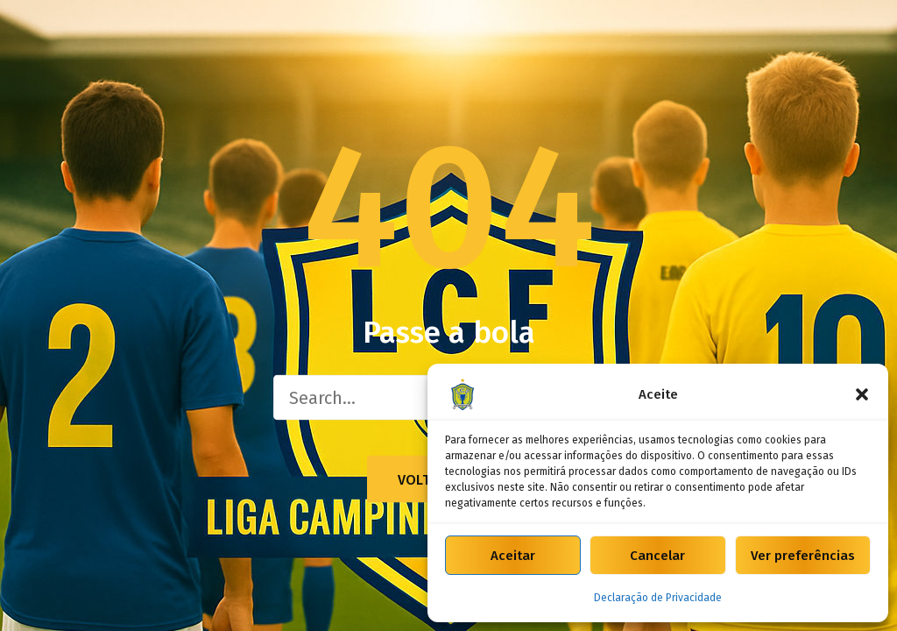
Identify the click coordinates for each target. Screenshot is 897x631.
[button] (862, 394)
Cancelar (657, 556)
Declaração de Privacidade (658, 598)
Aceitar (513, 556)
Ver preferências (803, 556)
